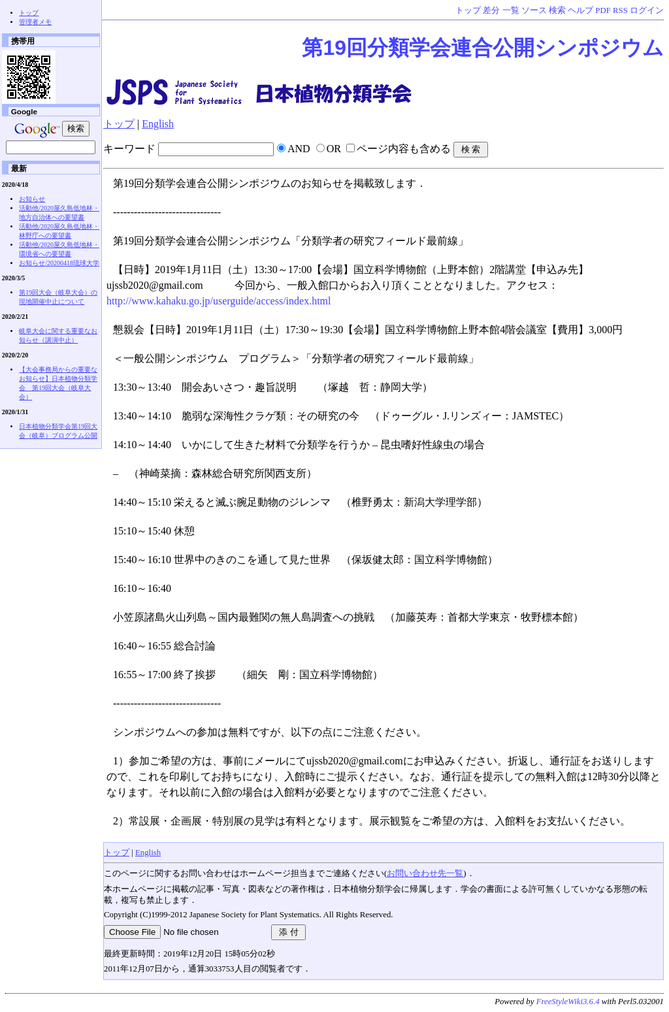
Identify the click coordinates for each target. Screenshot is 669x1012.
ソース (534, 10)
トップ (468, 10)
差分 (491, 10)
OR (334, 148)
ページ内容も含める (404, 148)
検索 (557, 10)
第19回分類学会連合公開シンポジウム (483, 47)
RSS (620, 10)
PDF (602, 10)
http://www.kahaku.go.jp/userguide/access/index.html (218, 300)
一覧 (510, 10)
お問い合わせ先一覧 (425, 873)
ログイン (647, 10)
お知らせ (32, 199)
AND (298, 148)
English (158, 123)
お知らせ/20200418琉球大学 (59, 263)
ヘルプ (580, 10)
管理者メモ (35, 21)
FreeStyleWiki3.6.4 (568, 1001)
